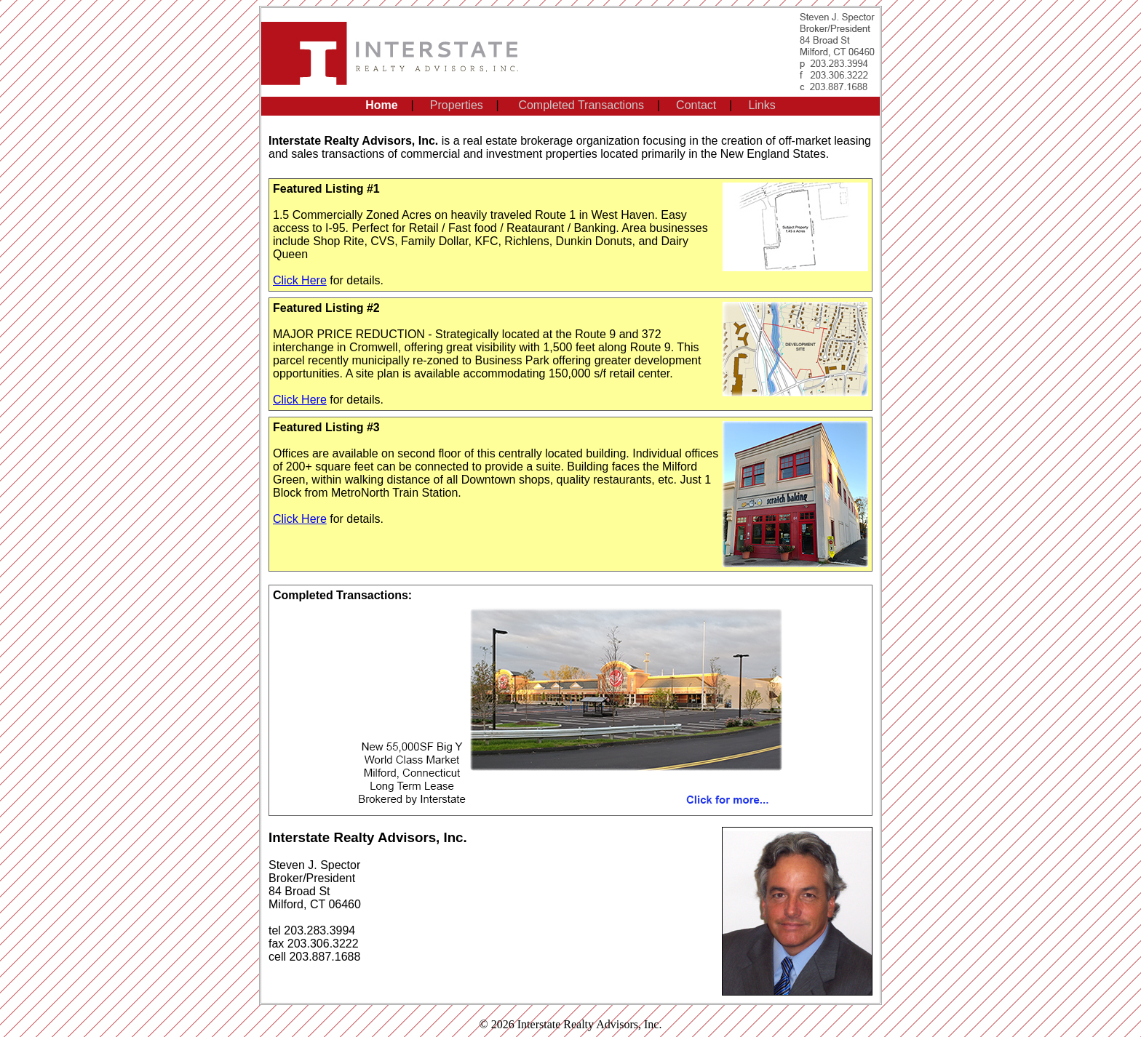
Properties (456, 105)
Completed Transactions (581, 105)
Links (761, 105)
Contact (696, 105)
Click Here (300, 280)
